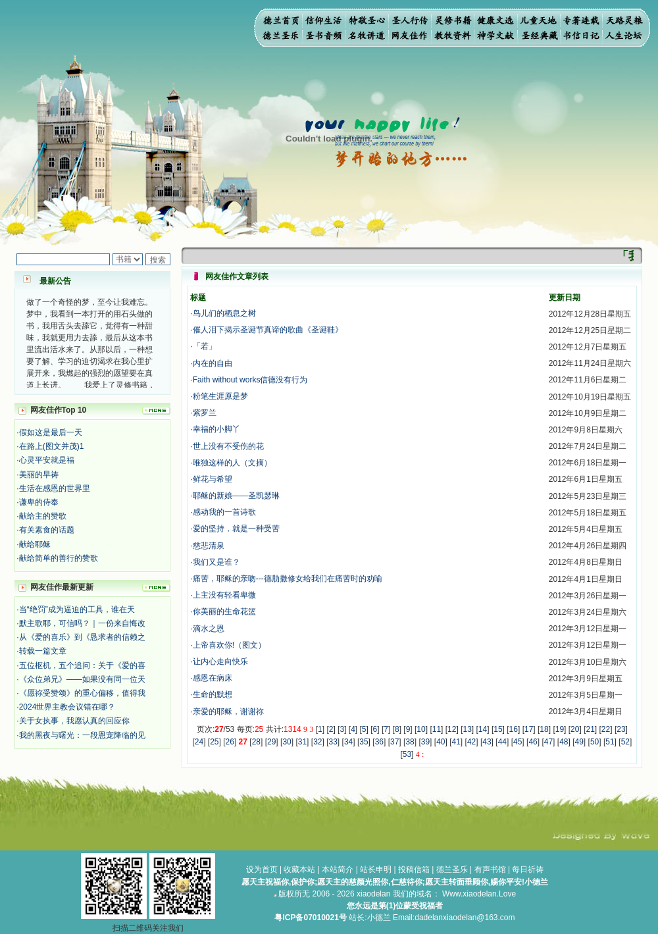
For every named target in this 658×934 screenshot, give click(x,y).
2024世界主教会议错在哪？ (67, 707)
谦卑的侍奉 (39, 502)
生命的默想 (212, 694)
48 (563, 741)
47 (548, 741)
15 (498, 729)
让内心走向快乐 (220, 661)
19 (559, 729)
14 (482, 729)
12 (451, 729)
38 (409, 741)
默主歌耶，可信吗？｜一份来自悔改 (82, 623)
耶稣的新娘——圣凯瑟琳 (236, 495)
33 (333, 741)
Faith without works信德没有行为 (250, 379)
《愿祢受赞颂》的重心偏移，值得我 (82, 693)
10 (421, 729)
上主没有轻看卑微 (224, 595)
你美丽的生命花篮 (224, 611)
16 (513, 729)
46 (532, 741)
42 (471, 741)
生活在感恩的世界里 (54, 488)
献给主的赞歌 (42, 516)
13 (467, 729)
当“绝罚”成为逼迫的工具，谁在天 (77, 609)
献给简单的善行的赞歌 (58, 558)
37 (394, 741)
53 (407, 754)
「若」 (204, 346)
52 (625, 741)
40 (440, 741)
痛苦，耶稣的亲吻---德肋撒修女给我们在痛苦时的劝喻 (287, 578)
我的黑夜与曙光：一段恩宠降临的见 (82, 735)
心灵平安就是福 (46, 460)
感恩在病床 (212, 678)
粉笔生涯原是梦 (220, 396)
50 (594, 741)
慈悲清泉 (208, 545)
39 (425, 741)
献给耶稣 (35, 544)
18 (544, 729)
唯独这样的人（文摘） (232, 462)
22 (605, 729)
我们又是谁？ (216, 562)
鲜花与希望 (212, 479)
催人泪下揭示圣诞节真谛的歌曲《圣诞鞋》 (268, 329)
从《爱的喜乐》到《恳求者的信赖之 (82, 637)
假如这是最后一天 (50, 432)
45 (517, 741)
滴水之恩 (208, 628)
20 (574, 729)
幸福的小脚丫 (216, 429)
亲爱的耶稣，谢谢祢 (228, 711)
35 (363, 741)
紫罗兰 (204, 412)
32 (317, 741)
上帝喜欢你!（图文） (229, 645)
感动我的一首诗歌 (224, 512)
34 (348, 741)
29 (271, 741)
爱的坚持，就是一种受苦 (236, 528)
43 (486, 741)
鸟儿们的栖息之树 (224, 313)
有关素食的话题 (46, 529)
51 (609, 741)
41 (456, 741)
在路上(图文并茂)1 (51, 446)
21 (590, 729)
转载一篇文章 (42, 651)
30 (286, 741)
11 (436, 729)
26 (230, 741)
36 (379, 741)
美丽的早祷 (39, 474)
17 (528, 729)
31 (302, 741)
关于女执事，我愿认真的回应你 (74, 720)
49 (579, 741)
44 (502, 741)
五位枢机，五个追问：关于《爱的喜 (82, 665)
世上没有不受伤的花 (228, 446)
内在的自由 (212, 363)
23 (621, 729)
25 (214, 741)
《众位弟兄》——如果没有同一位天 (82, 679)
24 (199, 741)
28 (256, 741)
